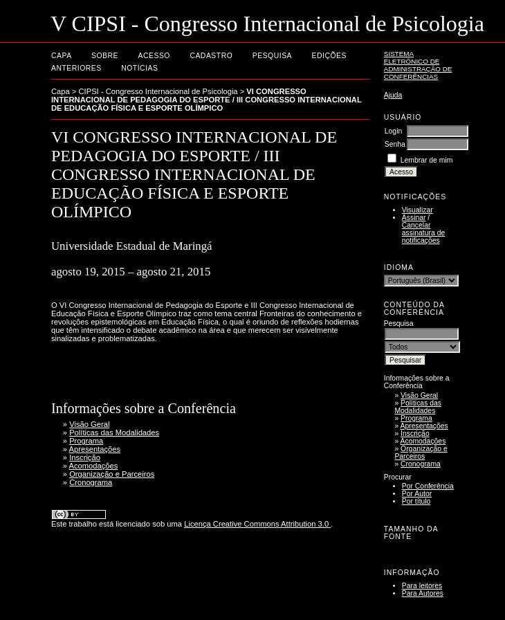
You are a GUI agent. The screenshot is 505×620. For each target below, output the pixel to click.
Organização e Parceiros (420, 452)
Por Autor (417, 494)
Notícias (139, 68)
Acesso (154, 56)
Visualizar (417, 210)
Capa (61, 56)
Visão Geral (419, 395)
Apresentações (424, 426)
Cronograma (421, 464)
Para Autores (422, 593)
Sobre (104, 56)
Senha (395, 144)
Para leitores (422, 586)
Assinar (414, 217)
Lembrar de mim (427, 160)
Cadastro (211, 56)
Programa (416, 418)
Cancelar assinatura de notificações (423, 232)
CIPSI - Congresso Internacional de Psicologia (158, 91)
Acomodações (423, 441)
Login (393, 131)
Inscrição (415, 433)
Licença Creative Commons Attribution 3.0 (257, 524)
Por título (416, 501)
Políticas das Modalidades (417, 406)
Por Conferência (428, 486)
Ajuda (393, 95)
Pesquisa (272, 56)
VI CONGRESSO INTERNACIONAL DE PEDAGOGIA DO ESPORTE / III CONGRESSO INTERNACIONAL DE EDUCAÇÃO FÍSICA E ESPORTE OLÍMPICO (206, 99)
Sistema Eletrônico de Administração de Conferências (418, 65)
